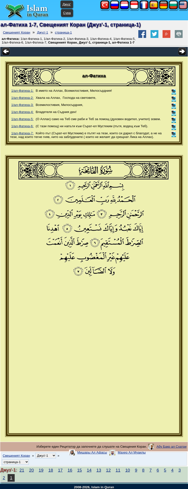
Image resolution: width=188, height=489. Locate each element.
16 (70, 470)
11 (118, 470)
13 (98, 470)
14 (89, 470)
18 (50, 470)
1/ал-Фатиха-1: (22, 90)
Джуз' (67, 4)
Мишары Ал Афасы (92, 452)
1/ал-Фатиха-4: (22, 112)
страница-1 (63, 32)
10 (127, 470)
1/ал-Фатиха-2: (22, 98)
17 (60, 470)
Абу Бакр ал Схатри (171, 446)
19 (41, 470)
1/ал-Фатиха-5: (22, 119)
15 (79, 470)
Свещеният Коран (16, 32)
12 (108, 470)
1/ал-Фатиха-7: (22, 133)
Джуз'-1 (42, 32)
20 (31, 470)
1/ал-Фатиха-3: (22, 105)
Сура (67, 13)
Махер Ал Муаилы (132, 452)
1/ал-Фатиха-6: (22, 126)
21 (22, 470)
